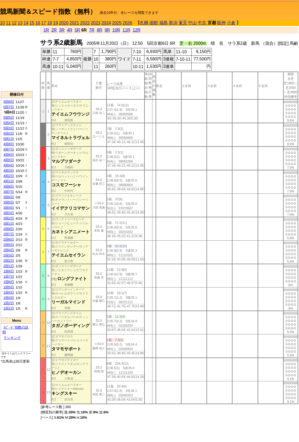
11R (126, 30)
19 (55, 23)
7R (91, 30)
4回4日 (8, 165)
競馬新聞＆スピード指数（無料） (48, 11)
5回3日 (8, 128)
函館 (154, 22)
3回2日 (8, 218)
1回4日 (8, 292)
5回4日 (8, 123)
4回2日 (8, 176)
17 (43, 23)
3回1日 (8, 224)
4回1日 (8, 181)
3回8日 (8, 186)
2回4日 (8, 250)
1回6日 (8, 282)
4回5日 (8, 160)
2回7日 (8, 234)
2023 (95, 23)
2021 (74, 23)
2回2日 (8, 261)
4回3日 (8, 171)
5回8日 (8, 102)
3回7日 (8, 192)
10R (116, 30)
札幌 (144, 22)
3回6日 (8, 197)
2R (54, 30)
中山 (192, 22)
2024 (106, 23)
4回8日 (8, 144)
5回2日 (8, 133)
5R (77, 30)
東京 (183, 23)
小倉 (231, 22)
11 (8, 23)
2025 (117, 23)
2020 (64, 23)
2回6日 (8, 239)
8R (99, 30)
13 (20, 23)
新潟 (173, 22)
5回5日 (8, 118)
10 (2, 23)
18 (49, 23)
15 (31, 23)
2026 (127, 23)
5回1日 (8, 139)
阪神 (221, 22)
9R (107, 30)
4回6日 (8, 155)
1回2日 (8, 303)
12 (14, 23)
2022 (85, 23)
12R (136, 30)
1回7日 (8, 277)
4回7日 (8, 149)
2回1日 (8, 266)
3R (61, 30)
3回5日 (8, 202)
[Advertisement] (17, 58)
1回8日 (8, 271)
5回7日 (8, 107)
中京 (202, 22)
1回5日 (8, 287)
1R (46, 30)
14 (26, 23)
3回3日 (8, 213)
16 (38, 23)
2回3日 (8, 255)
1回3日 (8, 298)
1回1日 (8, 308)
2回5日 (8, 245)
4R (69, 30)
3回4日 (8, 208)
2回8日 (8, 229)
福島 (163, 22)
